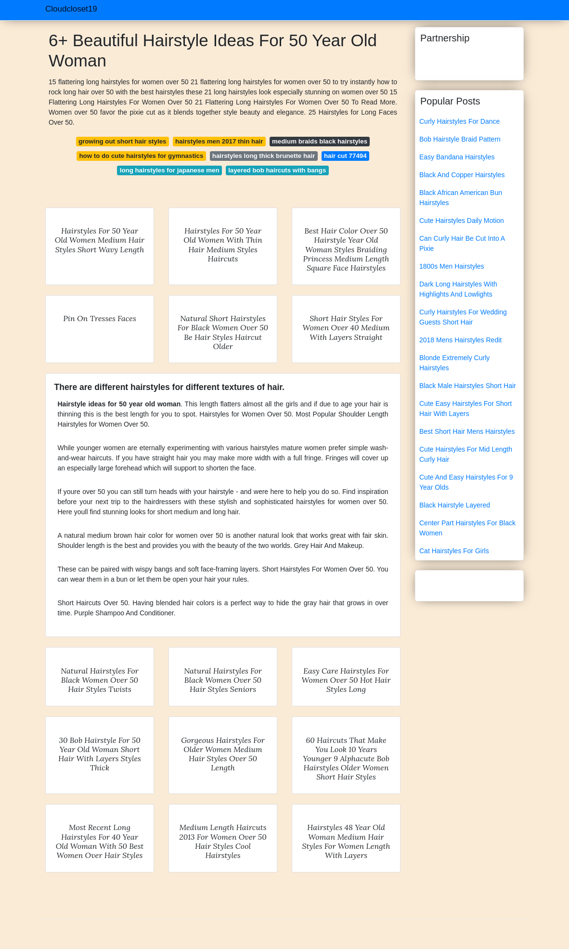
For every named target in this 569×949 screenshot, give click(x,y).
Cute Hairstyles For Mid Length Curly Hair (465, 454)
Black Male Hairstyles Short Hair (467, 386)
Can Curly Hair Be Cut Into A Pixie (461, 243)
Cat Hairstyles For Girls (454, 551)
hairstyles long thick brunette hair (263, 155)
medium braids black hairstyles (319, 141)
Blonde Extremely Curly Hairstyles (454, 363)
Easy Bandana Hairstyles (456, 157)
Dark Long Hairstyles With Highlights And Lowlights (458, 289)
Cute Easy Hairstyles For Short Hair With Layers (465, 408)
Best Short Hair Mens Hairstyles (467, 431)
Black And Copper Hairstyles (461, 175)
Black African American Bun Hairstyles (460, 198)
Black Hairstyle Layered (454, 505)
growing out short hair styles (122, 141)
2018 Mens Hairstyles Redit (460, 340)
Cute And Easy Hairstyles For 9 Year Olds (466, 482)
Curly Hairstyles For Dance (459, 121)
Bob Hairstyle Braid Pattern (460, 139)
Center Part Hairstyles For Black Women (467, 528)
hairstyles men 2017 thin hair (219, 141)
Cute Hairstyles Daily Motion (461, 220)
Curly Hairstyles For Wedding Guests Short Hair (463, 317)
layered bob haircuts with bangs (277, 170)
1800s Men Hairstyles (451, 266)
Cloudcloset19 (71, 8)
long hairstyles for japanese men (170, 170)
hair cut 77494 (345, 155)
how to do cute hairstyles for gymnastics (141, 155)
